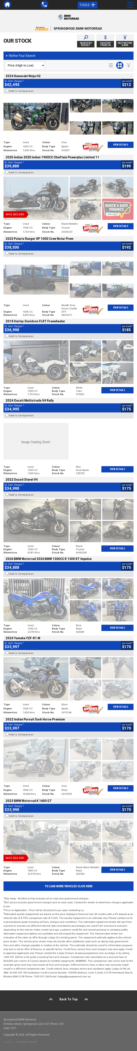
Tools (87, 5)
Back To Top (68, 999)
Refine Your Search (20, 56)
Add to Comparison (21, 90)
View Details (120, 144)
